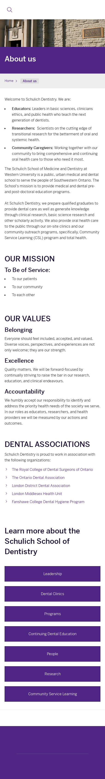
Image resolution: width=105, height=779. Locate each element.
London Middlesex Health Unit (37, 493)
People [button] (52, 654)
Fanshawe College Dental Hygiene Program (48, 501)
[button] (9, 10)
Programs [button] (52, 613)
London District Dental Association (41, 485)
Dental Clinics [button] (52, 593)
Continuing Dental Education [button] (52, 633)
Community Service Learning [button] (52, 694)
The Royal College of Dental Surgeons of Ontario (52, 469)
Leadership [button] (52, 573)
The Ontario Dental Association (38, 477)
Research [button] (53, 674)
